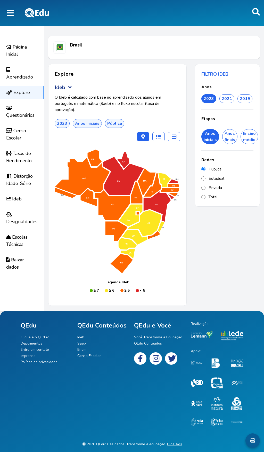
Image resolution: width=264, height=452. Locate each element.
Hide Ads (174, 444)
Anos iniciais (210, 137)
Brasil (76, 45)
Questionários (20, 111)
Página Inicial (16, 50)
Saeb (81, 343)
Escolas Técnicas (17, 240)
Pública (211, 169)
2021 (227, 99)
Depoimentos (31, 343)
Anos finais (230, 137)
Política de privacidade (39, 362)
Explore (18, 92)
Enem (81, 349)
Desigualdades (21, 218)
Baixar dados (15, 263)
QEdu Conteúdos (148, 343)
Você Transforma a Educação (158, 337)
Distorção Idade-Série (19, 179)
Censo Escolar (16, 134)
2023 (209, 99)
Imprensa (28, 355)
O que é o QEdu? (34, 337)
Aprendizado (19, 73)
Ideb (14, 199)
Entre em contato (35, 349)
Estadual (212, 178)
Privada (211, 188)
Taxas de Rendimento (19, 157)
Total (209, 197)
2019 (245, 99)
